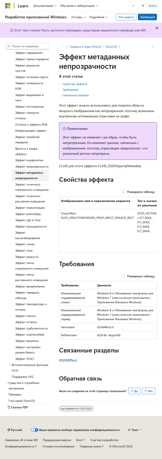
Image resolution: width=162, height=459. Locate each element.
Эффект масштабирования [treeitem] (27, 235)
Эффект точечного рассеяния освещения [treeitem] (30, 198)
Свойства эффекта (74, 84)
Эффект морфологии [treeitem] (29, 160)
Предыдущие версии (57, 440)
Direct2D (111, 47)
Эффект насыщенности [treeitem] (31, 226)
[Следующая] (133, 5)
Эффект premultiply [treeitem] (28, 214)
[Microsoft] (8, 5)
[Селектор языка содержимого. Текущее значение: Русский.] (14, 430)
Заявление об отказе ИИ (21, 440)
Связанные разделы (75, 95)
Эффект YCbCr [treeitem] (24, 359)
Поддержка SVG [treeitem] (23, 377)
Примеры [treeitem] (14, 394)
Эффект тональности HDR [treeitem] (29, 86)
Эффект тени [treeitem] (23, 250)
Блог (79, 440)
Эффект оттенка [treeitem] (26, 322)
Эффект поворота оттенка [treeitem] (27, 115)
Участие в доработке (104, 440)
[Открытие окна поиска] (143, 5)
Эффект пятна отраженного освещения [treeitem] (32, 265)
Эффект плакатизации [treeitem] (30, 208)
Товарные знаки (90, 446)
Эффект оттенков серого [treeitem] (31, 77)
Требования (70, 90)
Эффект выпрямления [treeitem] (30, 286)
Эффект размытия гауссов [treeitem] (27, 68)
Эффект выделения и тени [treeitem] (29, 97)
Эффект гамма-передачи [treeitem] (32, 59)
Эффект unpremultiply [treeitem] (29, 334)
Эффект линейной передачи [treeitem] (27, 139)
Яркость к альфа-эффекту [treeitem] (26, 151)
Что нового (126, 17)
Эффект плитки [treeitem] (25, 316)
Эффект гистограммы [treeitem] (29, 106)
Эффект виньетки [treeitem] (27, 341)
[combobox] (27, 46)
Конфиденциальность (19, 446)
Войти (153, 6)
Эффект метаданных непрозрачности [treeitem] (29, 175)
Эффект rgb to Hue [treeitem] (27, 220)
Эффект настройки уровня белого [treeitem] (27, 350)
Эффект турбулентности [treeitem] (31, 328)
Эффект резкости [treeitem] (26, 257)
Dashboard (147, 17)
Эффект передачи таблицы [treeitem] (27, 295)
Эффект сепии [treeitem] (24, 244)
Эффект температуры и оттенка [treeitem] (31, 306)
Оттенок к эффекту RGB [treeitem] (31, 124)
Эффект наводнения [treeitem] (28, 53)
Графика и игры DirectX (85, 47)
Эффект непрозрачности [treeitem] (32, 166)
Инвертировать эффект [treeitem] (30, 131)
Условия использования (58, 446)
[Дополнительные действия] (153, 46)
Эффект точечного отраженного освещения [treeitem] (32, 187)
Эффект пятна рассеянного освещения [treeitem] (31, 277)
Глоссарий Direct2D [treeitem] (21, 401)
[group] (108, 225)
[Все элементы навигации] (62, 46)
